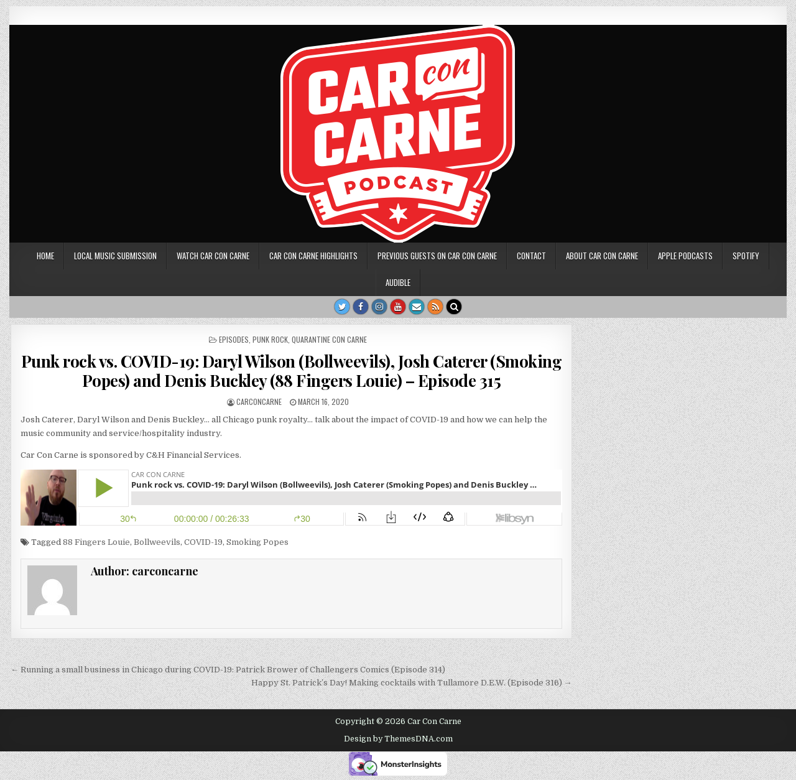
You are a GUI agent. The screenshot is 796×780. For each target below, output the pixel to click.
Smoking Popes (257, 542)
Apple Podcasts (685, 255)
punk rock (270, 339)
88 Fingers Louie (96, 542)
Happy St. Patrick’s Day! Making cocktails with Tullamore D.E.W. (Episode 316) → (411, 682)
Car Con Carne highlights (313, 255)
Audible (398, 282)
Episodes (234, 339)
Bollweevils (157, 542)
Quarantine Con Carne (329, 339)
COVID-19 (203, 542)
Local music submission (115, 255)
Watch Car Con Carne (213, 255)
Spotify (746, 255)
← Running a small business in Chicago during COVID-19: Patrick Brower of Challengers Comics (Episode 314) (228, 669)
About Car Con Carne (602, 255)
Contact (531, 255)
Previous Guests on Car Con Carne (437, 255)
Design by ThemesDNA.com (398, 739)
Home (45, 255)
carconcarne (259, 401)
